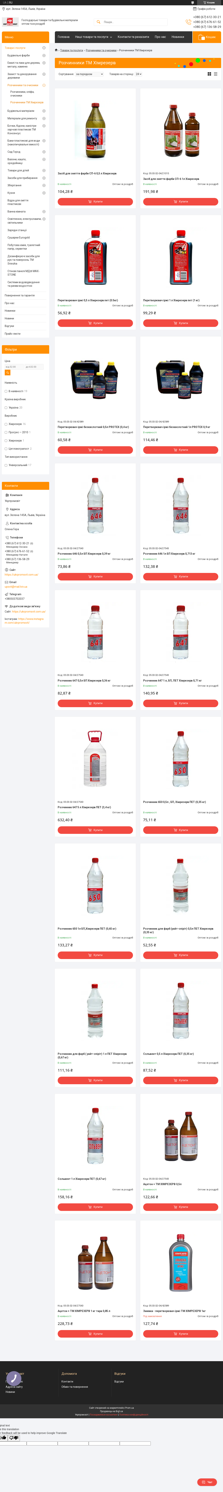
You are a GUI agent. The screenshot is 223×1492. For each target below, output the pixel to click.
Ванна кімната (17, 211)
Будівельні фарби (19, 55)
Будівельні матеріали (21, 110)
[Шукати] (98, 22)
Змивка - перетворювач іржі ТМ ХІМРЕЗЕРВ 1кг (174, 1311)
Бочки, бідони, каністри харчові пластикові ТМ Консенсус (22, 129)
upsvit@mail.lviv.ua (16, 586)
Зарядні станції (17, 230)
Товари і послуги (15, 47)
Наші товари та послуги (91, 37)
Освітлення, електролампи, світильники (24, 220)
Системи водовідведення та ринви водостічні (24, 284)
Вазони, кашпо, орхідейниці (17, 161)
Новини (9, 318)
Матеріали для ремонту (22, 118)
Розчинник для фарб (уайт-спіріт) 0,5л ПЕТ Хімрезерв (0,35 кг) (178, 930)
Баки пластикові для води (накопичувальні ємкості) (24, 142)
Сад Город (14, 151)
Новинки (178, 37)
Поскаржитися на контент (104, 1414)
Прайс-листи (12, 333)
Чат (207, 1482)
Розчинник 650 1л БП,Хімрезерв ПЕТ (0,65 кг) (87, 928)
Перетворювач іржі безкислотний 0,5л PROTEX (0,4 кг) (93, 427)
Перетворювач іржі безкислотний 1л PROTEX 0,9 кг (176, 427)
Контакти (67, 1381)
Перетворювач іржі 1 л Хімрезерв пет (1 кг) (171, 300)
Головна (63, 37)
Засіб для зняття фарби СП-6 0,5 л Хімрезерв (87, 173)
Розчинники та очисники (101, 50)
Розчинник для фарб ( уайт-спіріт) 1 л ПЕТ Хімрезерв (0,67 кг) (92, 1055)
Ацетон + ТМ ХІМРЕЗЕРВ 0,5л (162, 1184)
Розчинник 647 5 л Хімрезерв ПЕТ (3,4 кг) (84, 807)
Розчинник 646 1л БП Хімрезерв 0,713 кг (169, 553)
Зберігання (14, 185)
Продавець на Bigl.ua (111, 1411)
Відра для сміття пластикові (18, 202)
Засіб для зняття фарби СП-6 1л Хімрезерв (171, 178)
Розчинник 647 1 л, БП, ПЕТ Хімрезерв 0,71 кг (172, 680)
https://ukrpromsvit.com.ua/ (21, 574)
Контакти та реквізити (133, 37)
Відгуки (9, 325)
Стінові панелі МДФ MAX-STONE (24, 273)
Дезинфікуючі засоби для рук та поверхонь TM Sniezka (24, 260)
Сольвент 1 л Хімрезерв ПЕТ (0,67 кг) (82, 1178)
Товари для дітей (18, 170)
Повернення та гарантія (20, 295)
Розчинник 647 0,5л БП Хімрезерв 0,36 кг (84, 680)
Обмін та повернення (74, 1386)
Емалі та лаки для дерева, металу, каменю (24, 64)
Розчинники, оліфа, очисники (22, 93)
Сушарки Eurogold (19, 237)
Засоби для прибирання (22, 177)
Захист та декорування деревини (22, 76)
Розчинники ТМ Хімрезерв (27, 102)
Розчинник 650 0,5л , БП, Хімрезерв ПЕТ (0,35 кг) (174, 802)
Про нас (160, 37)
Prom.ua (129, 1408)
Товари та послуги (71, 50)
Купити (98, 201)
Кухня (11, 192)
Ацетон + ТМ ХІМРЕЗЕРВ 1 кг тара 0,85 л (84, 1311)
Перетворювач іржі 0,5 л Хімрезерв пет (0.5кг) (88, 300)
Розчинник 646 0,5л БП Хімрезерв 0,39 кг (84, 553)
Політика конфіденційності (133, 1414)
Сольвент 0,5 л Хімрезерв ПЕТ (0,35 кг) (168, 1053)
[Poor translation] (14, 1438)
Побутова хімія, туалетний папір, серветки (24, 247)
